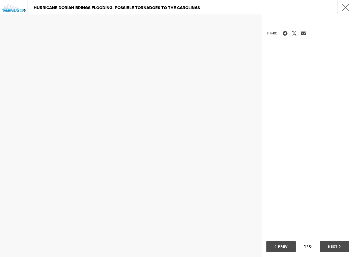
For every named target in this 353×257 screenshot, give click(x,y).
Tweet (296, 33)
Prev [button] (281, 246)
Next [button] (334, 246)
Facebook (287, 33)
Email (305, 33)
